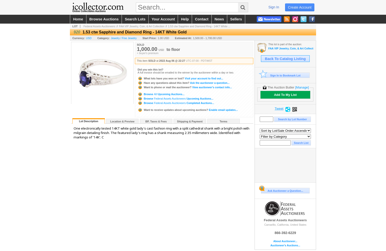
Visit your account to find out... (180, 78)
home (78, 19)
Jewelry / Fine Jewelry (124, 38)
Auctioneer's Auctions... (285, 245)
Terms (223, 121)
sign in (273, 7)
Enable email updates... (188, 109)
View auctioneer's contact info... (185, 87)
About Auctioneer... (285, 241)
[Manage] (302, 87)
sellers (236, 19)
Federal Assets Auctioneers (99, 26)
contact (202, 19)
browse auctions (104, 19)
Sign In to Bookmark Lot (281, 75)
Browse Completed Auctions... (176, 103)
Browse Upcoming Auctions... (161, 94)
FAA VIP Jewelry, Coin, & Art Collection (141, 26)
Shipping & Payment (190, 121)
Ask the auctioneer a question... (183, 82)
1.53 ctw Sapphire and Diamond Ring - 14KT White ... (199, 26)
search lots (135, 19)
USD (89, 38)
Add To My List (285, 95)
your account (163, 19)
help (185, 19)
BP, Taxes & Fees (156, 121)
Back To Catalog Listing (285, 59)
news (219, 19)
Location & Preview (122, 121)
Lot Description (88, 121)
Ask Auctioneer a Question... (282, 190)
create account (300, 7)
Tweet (279, 108)
